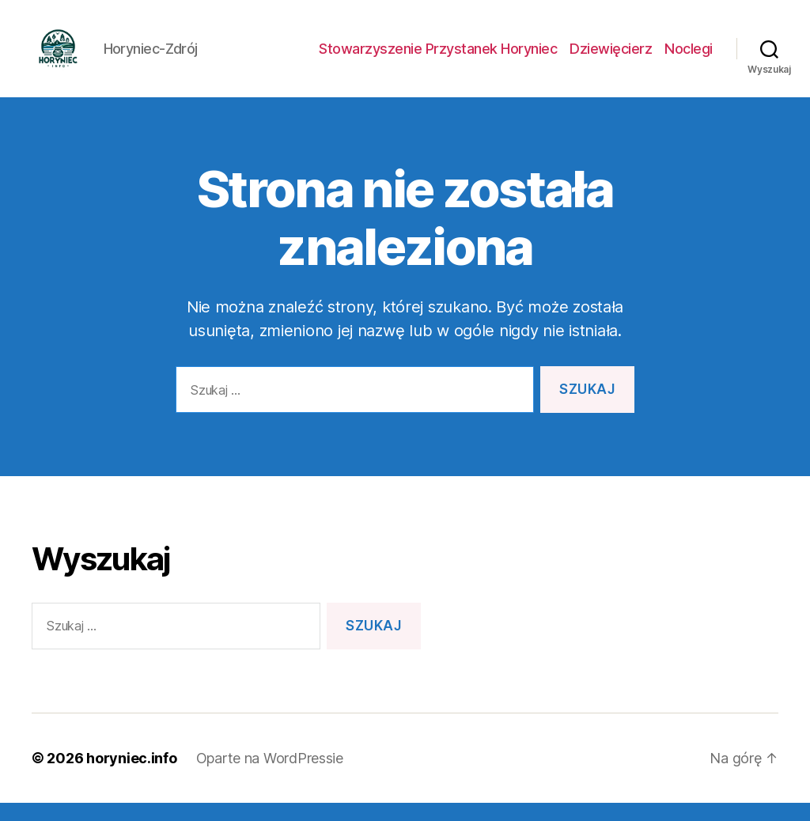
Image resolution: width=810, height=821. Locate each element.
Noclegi (688, 57)
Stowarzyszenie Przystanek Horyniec (438, 57)
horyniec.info (131, 776)
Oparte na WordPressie (269, 776)
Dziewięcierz (611, 57)
